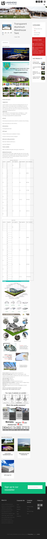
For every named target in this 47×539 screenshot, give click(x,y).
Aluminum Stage (37, 32)
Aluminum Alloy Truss (38, 28)
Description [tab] (5, 42)
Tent (19, 36)
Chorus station (36, 34)
